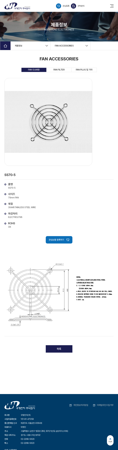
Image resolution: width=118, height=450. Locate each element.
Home (5, 45)
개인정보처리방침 (79, 405)
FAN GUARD (34, 69)
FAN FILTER (59, 69)
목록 (59, 348)
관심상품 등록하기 (59, 240)
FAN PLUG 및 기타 (84, 69)
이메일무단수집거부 (103, 405)
